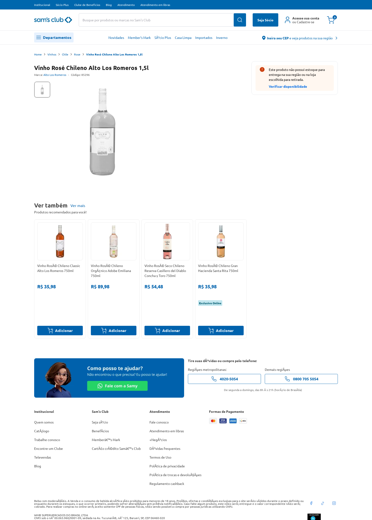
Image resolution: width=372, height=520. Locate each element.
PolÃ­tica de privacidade (167, 466)
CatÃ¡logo (41, 431)
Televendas (42, 457)
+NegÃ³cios (158, 439)
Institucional (42, 5)
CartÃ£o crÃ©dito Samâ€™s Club (116, 448)
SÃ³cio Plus (162, 37)
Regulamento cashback (166, 483)
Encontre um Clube (48, 448)
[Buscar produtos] (240, 20)
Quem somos (44, 422)
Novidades (116, 37)
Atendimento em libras (155, 5)
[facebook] (311, 503)
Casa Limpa (183, 37)
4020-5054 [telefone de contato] (224, 379)
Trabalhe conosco (47, 439)
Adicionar (60, 330)
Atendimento (126, 5)
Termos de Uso (160, 457)
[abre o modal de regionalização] (300, 38)
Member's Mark (139, 37)
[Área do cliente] (302, 20)
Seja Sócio (265, 20)
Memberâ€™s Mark (106, 439)
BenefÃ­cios (100, 431)
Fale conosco (159, 422)
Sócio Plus (62, 5)
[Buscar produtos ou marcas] (162, 20)
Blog (109, 5)
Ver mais (77, 205)
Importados (203, 37)
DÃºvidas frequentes (164, 448)
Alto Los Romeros (54, 75)
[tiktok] (322, 503)
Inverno (222, 37)
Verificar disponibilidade (288, 86)
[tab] (42, 89)
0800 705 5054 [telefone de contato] (301, 379)
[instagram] (334, 503)
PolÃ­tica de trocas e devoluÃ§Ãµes (175, 475)
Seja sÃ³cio (100, 422)
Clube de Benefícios (87, 5)
